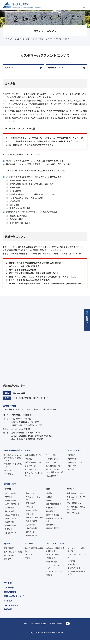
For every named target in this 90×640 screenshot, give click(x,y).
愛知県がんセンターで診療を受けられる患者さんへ (13, 458)
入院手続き (72, 455)
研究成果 (28, 554)
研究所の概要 (51, 561)
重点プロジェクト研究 (13, 551)
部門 (48, 488)
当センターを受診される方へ (17, 450)
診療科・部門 (10, 483)
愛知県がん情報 (74, 568)
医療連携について (53, 466)
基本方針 (9, 67)
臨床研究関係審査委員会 (34, 549)
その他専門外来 (52, 458)
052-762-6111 (19, 392)
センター (71, 488)
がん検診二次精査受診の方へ (13, 465)
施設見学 (7, 559)
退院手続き (72, 466)
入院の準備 (72, 458)
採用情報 (8, 600)
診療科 (8, 488)
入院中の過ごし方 (75, 462)
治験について (51, 462)
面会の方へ (72, 469)
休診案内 (28, 458)
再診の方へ (8, 474)
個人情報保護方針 (39, 623)
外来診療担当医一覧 (33, 455)
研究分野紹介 (9, 548)
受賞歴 (27, 558)
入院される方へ (75, 450)
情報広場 (71, 564)
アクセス (8, 583)
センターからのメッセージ (55, 566)
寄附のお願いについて (14, 596)
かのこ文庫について (54, 455)
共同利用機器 (9, 555)
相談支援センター (53, 475)
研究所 (7, 543)
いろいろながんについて (77, 555)
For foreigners (11, 604)
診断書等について (32, 469)
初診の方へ (8, 470)
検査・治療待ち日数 (33, 462)
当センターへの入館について (77, 549)
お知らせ (8, 609)
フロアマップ (30, 466)
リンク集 (24, 623)
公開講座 (71, 560)
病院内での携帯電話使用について (55, 549)
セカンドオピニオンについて (34, 474)
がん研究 (29, 543)
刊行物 (49, 575)
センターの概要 (52, 554)
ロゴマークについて (54, 571)
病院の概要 (50, 558)
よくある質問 (10, 587)
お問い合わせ (10, 591)
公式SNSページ (56, 623)
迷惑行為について (56, 67)
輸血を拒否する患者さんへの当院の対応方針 (55, 470)
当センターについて (55, 543)
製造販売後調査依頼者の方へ (77, 572)
